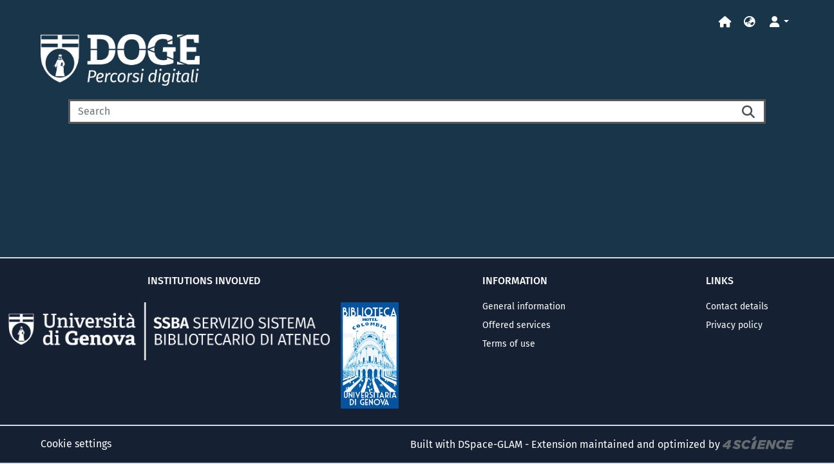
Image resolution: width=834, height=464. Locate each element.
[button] (749, 22)
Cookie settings (76, 444)
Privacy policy (734, 325)
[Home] (725, 22)
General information (523, 306)
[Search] (401, 111)
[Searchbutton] (749, 111)
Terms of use (508, 343)
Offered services (516, 325)
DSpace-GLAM (490, 444)
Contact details (737, 306)
